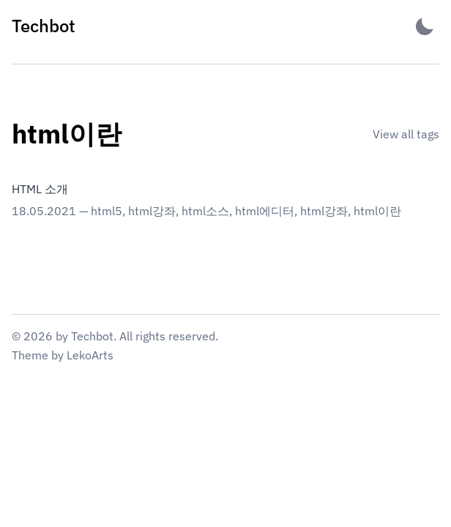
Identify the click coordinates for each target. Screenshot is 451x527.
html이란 (377, 210)
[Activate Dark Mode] (424, 26)
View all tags (406, 134)
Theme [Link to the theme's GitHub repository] (30, 355)
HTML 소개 (40, 189)
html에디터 (264, 210)
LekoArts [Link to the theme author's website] (90, 355)
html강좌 (152, 210)
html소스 (205, 210)
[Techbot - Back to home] (43, 26)
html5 (106, 210)
